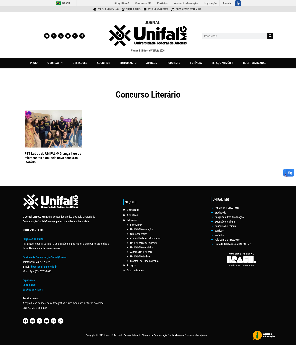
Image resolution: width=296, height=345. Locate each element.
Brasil (66, 3)
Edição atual (29, 284)
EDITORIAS (128, 63)
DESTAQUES (80, 63)
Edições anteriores (33, 289)
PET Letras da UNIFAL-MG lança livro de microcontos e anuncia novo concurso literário (53, 157)
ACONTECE (103, 63)
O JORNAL (55, 63)
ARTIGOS (151, 63)
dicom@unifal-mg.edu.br (44, 266)
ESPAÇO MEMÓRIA (222, 63)
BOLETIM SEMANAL (254, 63)
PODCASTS (173, 63)
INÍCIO (34, 63)
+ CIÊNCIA (196, 63)
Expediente (29, 280)
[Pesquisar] (270, 36)
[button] (55, 63)
